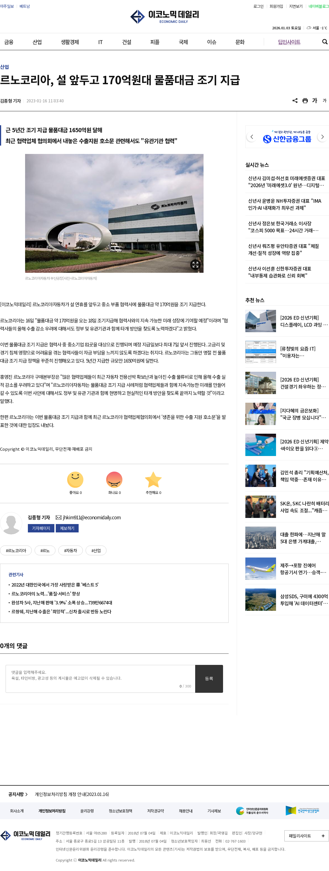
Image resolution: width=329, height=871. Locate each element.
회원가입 (276, 6)
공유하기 (295, 100)
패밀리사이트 (300, 836)
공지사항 (18, 794)
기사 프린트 (305, 100)
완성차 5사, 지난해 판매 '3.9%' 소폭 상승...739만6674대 (61, 602)
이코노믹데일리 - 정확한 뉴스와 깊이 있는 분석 (164, 17)
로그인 (258, 6)
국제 (183, 41)
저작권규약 (155, 811)
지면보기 (296, 6)
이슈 (211, 41)
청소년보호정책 (120, 811)
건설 (126, 41)
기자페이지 (41, 528)
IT (100, 41)
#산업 (96, 550)
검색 (325, 41)
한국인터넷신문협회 (302, 810)
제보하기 (67, 528)
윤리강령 (87, 811)
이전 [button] (252, 137)
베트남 (25, 6)
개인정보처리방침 (51, 811)
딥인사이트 (289, 41)
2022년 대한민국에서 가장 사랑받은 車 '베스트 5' (55, 584)
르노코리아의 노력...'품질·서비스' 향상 (45, 593)
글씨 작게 (325, 100)
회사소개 (16, 811)
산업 (37, 41)
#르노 (45, 550)
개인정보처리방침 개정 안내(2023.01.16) (72, 794)
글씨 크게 (315, 100)
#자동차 (70, 550)
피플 (154, 41)
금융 (8, 41)
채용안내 (185, 811)
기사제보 (214, 811)
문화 (239, 41)
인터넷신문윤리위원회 (253, 810)
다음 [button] (323, 137)
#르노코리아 (16, 550)
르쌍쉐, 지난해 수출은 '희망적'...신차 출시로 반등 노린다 (61, 611)
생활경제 (70, 41)
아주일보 (7, 6)
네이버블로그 (319, 6)
